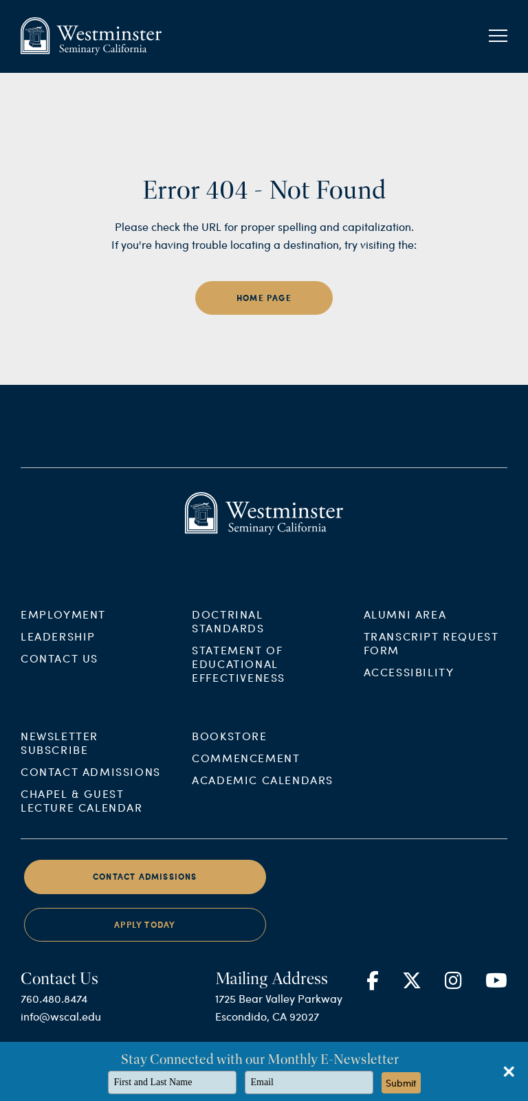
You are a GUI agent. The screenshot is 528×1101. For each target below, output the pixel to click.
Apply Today (144, 978)
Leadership (58, 689)
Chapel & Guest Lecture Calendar (82, 854)
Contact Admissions (91, 825)
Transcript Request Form (431, 696)
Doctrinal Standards (228, 674)
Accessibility (409, 725)
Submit (401, 1082)
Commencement (246, 811)
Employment (63, 667)
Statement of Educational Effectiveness (238, 716)
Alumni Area (405, 667)
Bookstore (229, 789)
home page (264, 298)
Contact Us (59, 711)
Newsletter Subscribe (59, 796)
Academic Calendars (262, 833)
